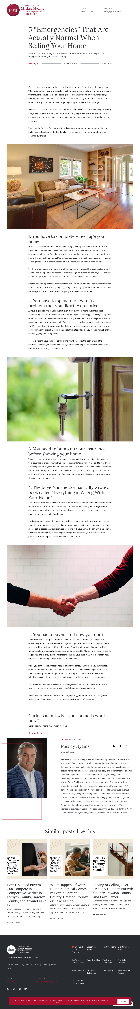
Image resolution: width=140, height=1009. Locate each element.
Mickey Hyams (34, 63)
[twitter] (20, 989)
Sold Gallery (107, 970)
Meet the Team (109, 947)
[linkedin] (26, 989)
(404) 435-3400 (67, 752)
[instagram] (14, 989)
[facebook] (8, 989)
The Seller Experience (123, 961)
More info (64, 1002)
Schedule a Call (78, 970)
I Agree (123, 1001)
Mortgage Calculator (91, 971)
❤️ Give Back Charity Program (77, 949)
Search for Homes (91, 948)
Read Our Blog (93, 960)
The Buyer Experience (107, 961)
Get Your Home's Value (78, 961)
